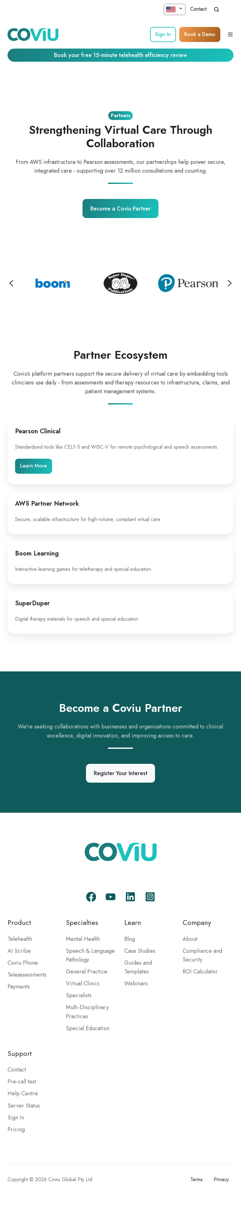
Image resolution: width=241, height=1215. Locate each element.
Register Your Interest (120, 773)
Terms (196, 1179)
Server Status (24, 1106)
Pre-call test (22, 1081)
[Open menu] (230, 34)
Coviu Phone (23, 963)
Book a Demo (199, 34)
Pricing (16, 1129)
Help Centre (23, 1093)
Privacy (221, 1179)
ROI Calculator (200, 971)
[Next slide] (229, 283)
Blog (129, 939)
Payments (19, 987)
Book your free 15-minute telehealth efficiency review (120, 55)
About (190, 939)
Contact (198, 9)
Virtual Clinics (82, 983)
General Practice (86, 971)
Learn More (33, 465)
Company (197, 922)
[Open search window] (216, 9)
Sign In (163, 34)
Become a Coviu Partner (120, 209)
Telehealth (20, 939)
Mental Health (83, 939)
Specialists (79, 995)
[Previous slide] (11, 283)
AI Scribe (19, 951)
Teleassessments (27, 975)
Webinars (136, 983)
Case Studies (139, 951)
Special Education (88, 1028)
